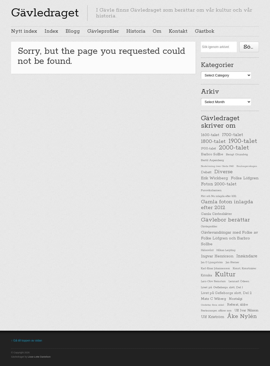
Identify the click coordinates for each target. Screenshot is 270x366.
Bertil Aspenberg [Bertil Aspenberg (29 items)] (212, 160)
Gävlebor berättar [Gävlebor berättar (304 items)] (225, 220)
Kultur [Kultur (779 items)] (225, 274)
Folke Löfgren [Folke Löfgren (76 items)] (244, 178)
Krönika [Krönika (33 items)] (206, 275)
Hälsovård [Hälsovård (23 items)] (207, 250)
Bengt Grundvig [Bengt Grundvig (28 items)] (237, 154)
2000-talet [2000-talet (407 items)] (234, 148)
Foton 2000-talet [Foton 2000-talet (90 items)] (219, 184)
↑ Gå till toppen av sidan (26, 340)
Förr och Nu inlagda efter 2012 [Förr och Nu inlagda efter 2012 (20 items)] (218, 196)
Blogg (73, 31)
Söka (250, 47)
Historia (135, 31)
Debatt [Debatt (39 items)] (206, 172)
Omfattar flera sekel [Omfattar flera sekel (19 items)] (212, 304)
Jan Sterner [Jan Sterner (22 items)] (232, 262)
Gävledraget (45, 13)
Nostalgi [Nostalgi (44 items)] (235, 299)
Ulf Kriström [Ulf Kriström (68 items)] (212, 316)
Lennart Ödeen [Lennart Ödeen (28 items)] (239, 281)
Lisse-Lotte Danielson (39, 356)
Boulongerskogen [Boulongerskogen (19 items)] (247, 166)
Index (51, 31)
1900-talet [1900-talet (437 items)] (243, 141)
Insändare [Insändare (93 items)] (246, 256)
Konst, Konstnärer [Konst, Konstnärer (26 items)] (244, 268)
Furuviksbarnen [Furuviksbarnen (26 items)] (211, 190)
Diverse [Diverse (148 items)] (223, 172)
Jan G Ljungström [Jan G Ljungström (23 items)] (212, 262)
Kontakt (178, 31)
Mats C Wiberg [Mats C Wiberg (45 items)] (213, 299)
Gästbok (204, 31)
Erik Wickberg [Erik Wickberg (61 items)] (214, 178)
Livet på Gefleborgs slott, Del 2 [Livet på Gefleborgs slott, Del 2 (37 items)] (226, 293)
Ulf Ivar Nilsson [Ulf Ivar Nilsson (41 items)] (246, 310)
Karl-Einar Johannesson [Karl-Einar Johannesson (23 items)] (215, 268)
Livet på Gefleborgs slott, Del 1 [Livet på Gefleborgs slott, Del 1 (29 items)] (222, 287)
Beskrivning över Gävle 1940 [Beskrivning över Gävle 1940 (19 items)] (217, 166)
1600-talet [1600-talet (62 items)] (210, 134)
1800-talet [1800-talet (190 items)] (213, 142)
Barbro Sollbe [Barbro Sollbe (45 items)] (212, 154)
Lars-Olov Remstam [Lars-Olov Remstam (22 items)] (213, 281)
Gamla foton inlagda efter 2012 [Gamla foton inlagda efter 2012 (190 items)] (227, 205)
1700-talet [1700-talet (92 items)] (232, 135)
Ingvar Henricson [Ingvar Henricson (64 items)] (217, 256)
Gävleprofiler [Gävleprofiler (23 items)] (209, 226)
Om (157, 31)
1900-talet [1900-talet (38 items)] (208, 149)
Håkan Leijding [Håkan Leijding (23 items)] (225, 250)
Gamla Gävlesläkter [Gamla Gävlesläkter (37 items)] (216, 214)
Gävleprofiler (103, 31)
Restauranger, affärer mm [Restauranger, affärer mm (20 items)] (216, 310)
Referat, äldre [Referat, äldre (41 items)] (237, 304)
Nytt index (24, 31)
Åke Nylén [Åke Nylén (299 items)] (242, 316)
